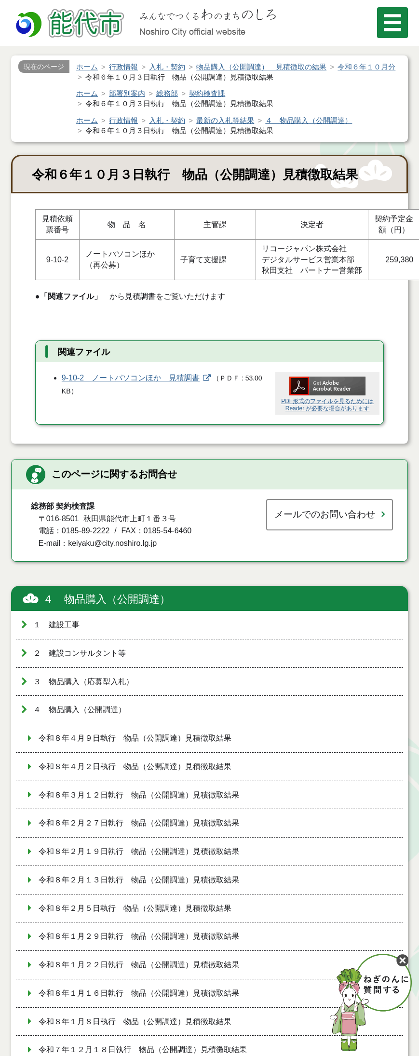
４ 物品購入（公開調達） (106, 599)
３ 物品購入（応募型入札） (83, 681)
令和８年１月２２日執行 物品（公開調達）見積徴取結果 (139, 965)
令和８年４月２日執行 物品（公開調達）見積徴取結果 (135, 766)
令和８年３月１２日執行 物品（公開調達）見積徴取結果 (139, 795)
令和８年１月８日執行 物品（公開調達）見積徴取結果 (135, 1021)
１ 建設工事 (56, 625)
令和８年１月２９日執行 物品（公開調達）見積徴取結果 (139, 936)
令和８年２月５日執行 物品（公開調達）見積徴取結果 (135, 908)
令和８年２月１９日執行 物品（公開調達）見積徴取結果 (139, 851)
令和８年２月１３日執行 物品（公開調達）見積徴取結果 (139, 880)
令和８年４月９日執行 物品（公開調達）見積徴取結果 (135, 738)
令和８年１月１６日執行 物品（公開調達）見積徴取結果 (139, 993)
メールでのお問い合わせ (324, 514)
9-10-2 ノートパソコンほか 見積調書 (131, 378)
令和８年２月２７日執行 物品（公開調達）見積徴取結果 (139, 823)
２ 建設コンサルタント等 (79, 653)
